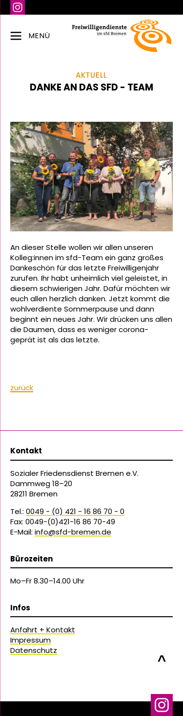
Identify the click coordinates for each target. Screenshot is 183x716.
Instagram (17, 7)
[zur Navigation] (91, 36)
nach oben (162, 656)
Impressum (30, 640)
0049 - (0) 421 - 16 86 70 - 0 (75, 511)
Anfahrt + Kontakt (42, 630)
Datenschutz (33, 650)
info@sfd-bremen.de (73, 532)
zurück (21, 387)
